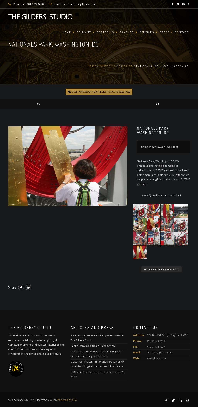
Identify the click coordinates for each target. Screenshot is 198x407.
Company (84, 32)
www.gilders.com (156, 358)
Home (66, 32)
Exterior (126, 66)
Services (146, 32)
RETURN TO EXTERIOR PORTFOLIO (161, 269)
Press (164, 32)
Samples (127, 32)
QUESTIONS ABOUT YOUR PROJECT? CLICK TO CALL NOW (99, 91)
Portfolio (105, 32)
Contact (182, 32)
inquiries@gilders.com (159, 352)
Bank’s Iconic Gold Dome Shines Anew (93, 346)
